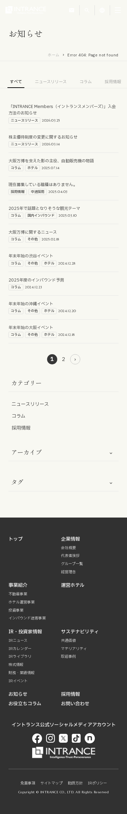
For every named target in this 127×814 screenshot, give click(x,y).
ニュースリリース (51, 82)
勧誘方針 (75, 783)
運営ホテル (72, 585)
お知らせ (17, 694)
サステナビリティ (80, 631)
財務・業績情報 (21, 673)
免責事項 (27, 783)
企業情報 (70, 539)
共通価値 (68, 641)
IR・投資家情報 (25, 631)
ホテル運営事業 (21, 602)
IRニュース (17, 641)
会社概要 (68, 548)
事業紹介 (17, 585)
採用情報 (113, 82)
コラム (86, 82)
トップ (15, 539)
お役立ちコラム (24, 703)
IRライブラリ (19, 656)
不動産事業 (17, 594)
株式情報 (15, 665)
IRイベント (18, 681)
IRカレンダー (19, 649)
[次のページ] (75, 359)
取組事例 (68, 656)
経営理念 (68, 572)
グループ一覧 (72, 564)
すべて (16, 82)
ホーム (54, 55)
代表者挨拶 (70, 556)
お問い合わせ (75, 703)
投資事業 (15, 610)
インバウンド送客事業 (27, 618)
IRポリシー (97, 783)
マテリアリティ (74, 649)
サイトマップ (51, 783)
